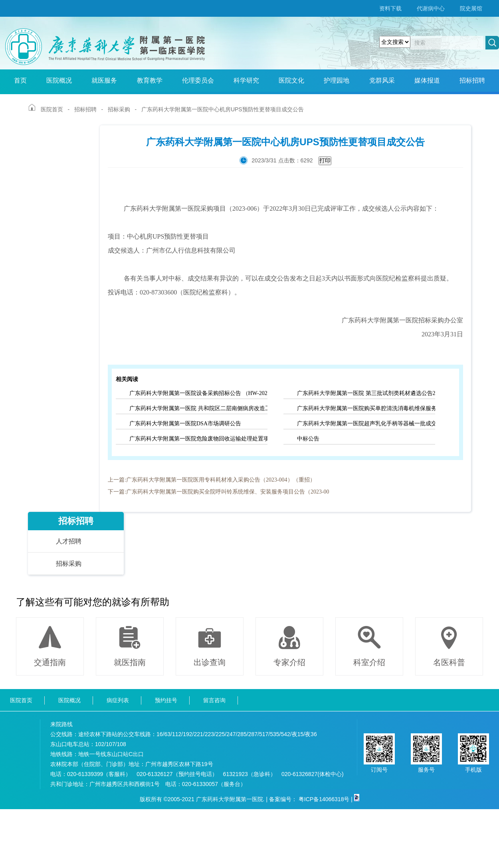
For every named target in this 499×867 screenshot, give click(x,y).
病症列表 (118, 700)
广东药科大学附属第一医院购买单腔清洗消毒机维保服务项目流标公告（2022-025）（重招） (366, 408)
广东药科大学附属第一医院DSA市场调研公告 (185, 424)
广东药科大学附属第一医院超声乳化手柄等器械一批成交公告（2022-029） (366, 424)
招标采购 (119, 109)
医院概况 (59, 80)
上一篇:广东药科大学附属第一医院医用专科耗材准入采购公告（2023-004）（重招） (211, 480)
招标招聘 (472, 80)
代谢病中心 (431, 8)
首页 (20, 80)
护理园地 (336, 80)
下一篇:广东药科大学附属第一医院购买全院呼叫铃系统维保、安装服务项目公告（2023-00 (218, 492)
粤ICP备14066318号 (324, 799)
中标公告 (308, 439)
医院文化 (291, 80)
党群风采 (382, 80)
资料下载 (390, 8)
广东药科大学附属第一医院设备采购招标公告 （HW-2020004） (198, 393)
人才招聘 (68, 541)
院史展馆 (471, 8)
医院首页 (52, 109)
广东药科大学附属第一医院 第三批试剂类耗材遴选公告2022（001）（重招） (366, 393)
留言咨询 (214, 700)
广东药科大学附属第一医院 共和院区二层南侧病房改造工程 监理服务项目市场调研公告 (198, 408)
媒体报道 (427, 80)
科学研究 (246, 80)
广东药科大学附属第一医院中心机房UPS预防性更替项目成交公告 (222, 109)
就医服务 (104, 80)
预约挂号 (166, 700)
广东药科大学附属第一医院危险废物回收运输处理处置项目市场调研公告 (198, 439)
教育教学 (149, 80)
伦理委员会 (198, 80)
